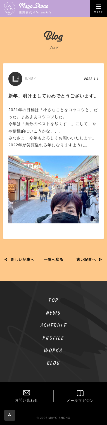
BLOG (53, 363)
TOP (53, 300)
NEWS (53, 312)
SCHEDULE (53, 325)
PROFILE (53, 338)
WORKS (53, 350)
